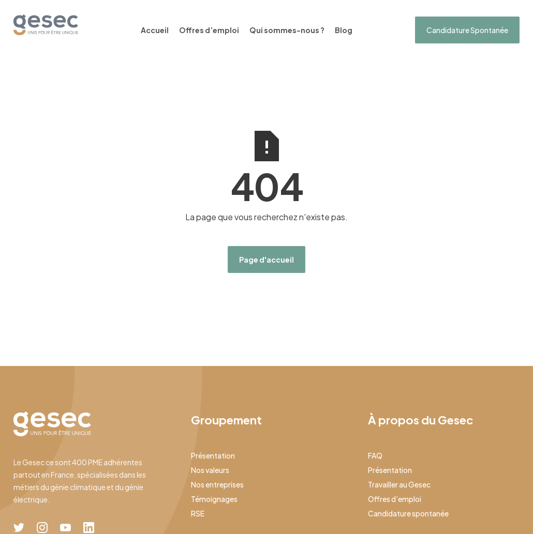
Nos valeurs (210, 470)
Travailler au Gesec (399, 484)
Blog (343, 30)
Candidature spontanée (408, 513)
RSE (197, 513)
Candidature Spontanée (467, 30)
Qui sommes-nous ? (286, 30)
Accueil (155, 30)
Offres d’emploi (209, 30)
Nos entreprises (217, 484)
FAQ (375, 455)
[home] (45, 24)
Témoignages (214, 499)
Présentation (213, 455)
